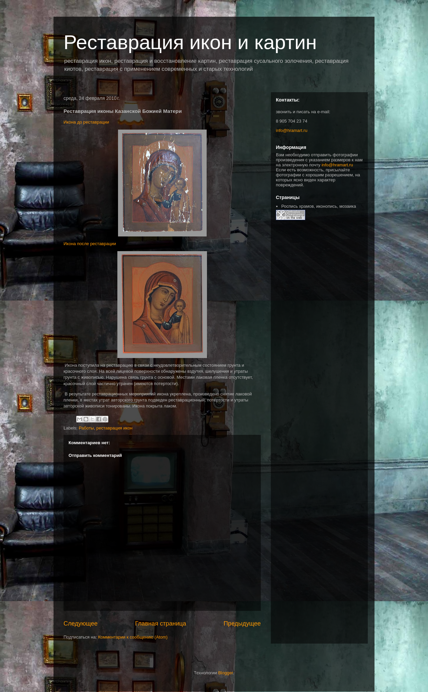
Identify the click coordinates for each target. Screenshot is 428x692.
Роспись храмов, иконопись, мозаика (318, 206)
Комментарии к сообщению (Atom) (133, 637)
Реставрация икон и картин (190, 42)
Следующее (81, 623)
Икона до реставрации (86, 122)
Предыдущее (242, 623)
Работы (86, 427)
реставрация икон (114, 427)
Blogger (225, 672)
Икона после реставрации (90, 243)
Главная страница (160, 623)
